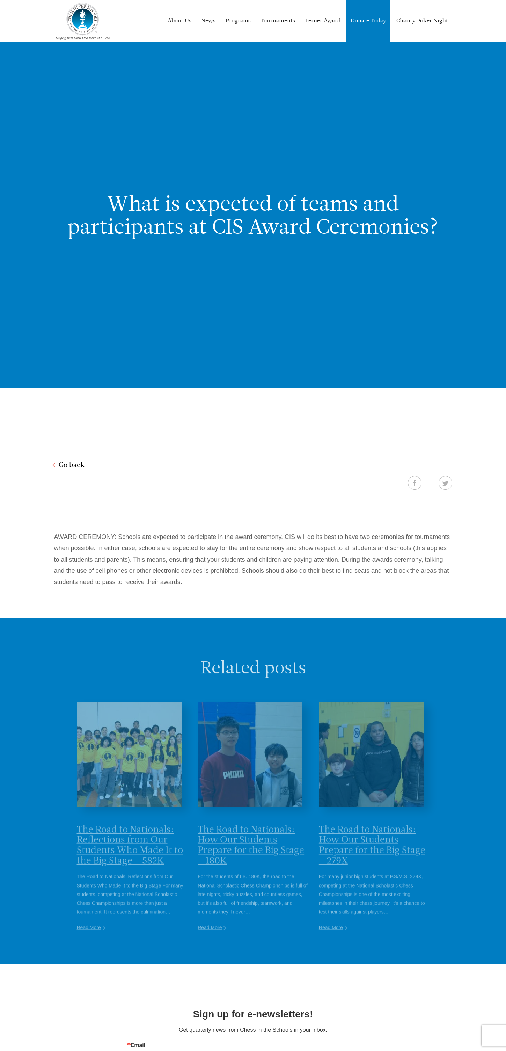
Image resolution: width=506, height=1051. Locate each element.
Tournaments (278, 20)
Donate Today (368, 20)
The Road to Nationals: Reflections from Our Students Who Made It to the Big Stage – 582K (130, 854)
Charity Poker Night (422, 20)
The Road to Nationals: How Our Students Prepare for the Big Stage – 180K (251, 854)
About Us (179, 20)
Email (138, 1045)
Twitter (445, 482)
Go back (72, 464)
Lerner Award (323, 20)
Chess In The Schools (82, 22)
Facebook (414, 482)
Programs (238, 20)
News (208, 20)
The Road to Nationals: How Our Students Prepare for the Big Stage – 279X (372, 854)
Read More (89, 937)
